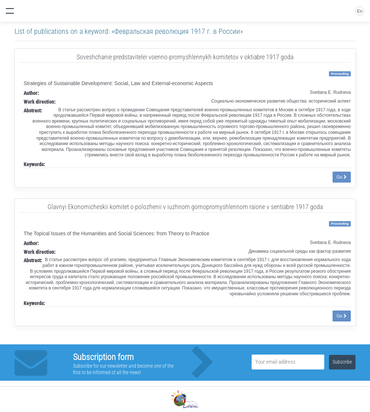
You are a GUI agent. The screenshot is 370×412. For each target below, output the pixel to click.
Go (342, 177)
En (359, 11)
